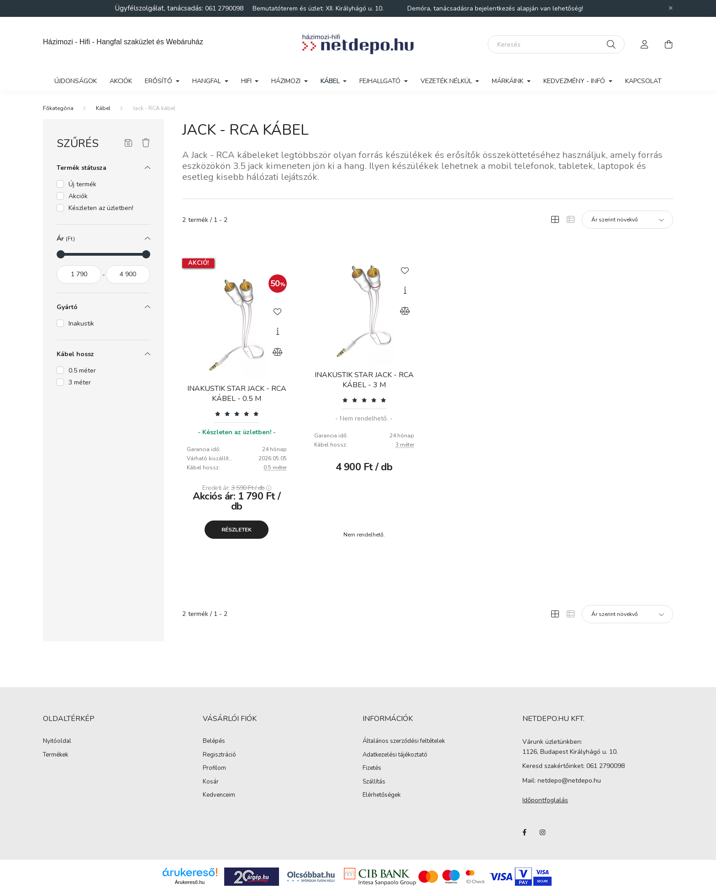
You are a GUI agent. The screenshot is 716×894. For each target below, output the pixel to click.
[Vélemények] (237, 413)
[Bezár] (671, 8)
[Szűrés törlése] (146, 143)
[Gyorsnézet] (277, 331)
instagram (542, 832)
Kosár (211, 782)
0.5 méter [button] (82, 370)
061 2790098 (225, 8)
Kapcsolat (643, 81)
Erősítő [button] (159, 81)
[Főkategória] (58, 108)
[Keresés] (556, 44)
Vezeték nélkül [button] (447, 81)
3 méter (404, 444)
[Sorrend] (627, 219)
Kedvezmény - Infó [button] (575, 81)
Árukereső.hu (190, 882)
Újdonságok (75, 81)
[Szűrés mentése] (128, 143)
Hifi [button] (247, 81)
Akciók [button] (78, 196)
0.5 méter (275, 467)
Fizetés (372, 768)
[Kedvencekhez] (277, 311)
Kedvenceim (219, 795)
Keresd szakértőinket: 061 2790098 (573, 766)
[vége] (128, 274)
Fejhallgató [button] (380, 81)
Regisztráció (219, 755)
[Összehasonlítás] (277, 352)
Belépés (214, 741)
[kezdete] (79, 274)
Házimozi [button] (286, 81)
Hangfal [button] (207, 81)
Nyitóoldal (57, 741)
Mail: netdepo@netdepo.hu (561, 780)
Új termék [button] (82, 184)
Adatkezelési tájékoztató (395, 755)
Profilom (214, 768)
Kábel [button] (331, 81)
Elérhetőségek (381, 795)
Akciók (121, 81)
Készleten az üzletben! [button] (100, 208)
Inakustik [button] (81, 323)
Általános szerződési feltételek (404, 741)
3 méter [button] (79, 382)
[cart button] (668, 44)
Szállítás (374, 782)
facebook (524, 832)
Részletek (236, 529)
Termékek (55, 755)
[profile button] (645, 44)
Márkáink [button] (508, 81)
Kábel (103, 108)
